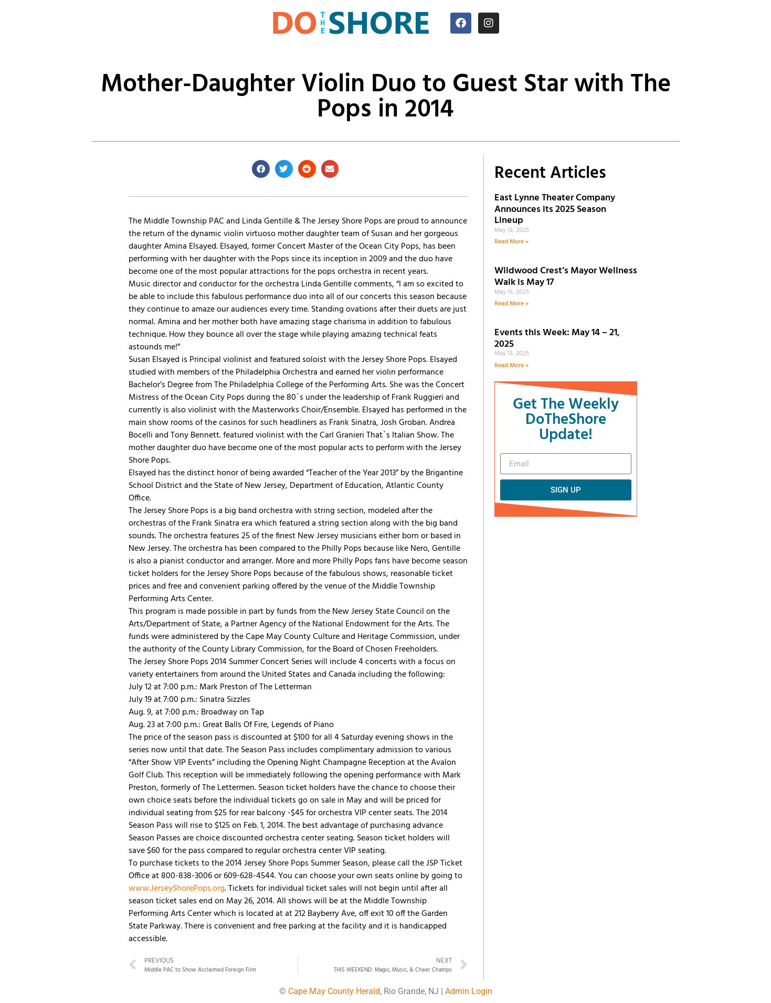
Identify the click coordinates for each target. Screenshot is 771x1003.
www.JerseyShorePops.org (177, 888)
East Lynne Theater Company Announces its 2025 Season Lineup (554, 209)
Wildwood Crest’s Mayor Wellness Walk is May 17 (565, 276)
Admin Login (468, 991)
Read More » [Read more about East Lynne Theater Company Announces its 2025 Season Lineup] (511, 242)
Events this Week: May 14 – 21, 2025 (557, 338)
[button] (261, 169)
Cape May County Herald (334, 991)
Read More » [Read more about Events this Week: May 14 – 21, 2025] (511, 365)
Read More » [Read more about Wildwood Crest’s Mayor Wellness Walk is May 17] (511, 303)
